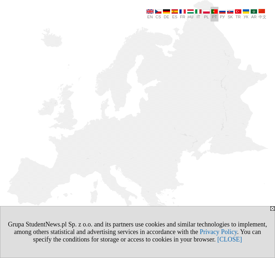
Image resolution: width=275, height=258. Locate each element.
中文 (262, 14)
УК (246, 14)
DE (166, 14)
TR (238, 14)
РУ (222, 14)
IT (198, 14)
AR (254, 14)
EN (150, 14)
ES (175, 14)
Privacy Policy (218, 231)
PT (214, 14)
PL (206, 14)
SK (230, 14)
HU (190, 14)
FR (182, 14)
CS (158, 14)
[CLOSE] (229, 239)
